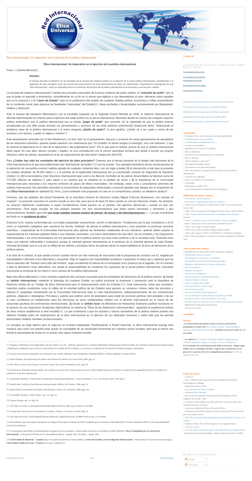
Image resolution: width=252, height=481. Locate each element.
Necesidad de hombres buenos (197, 164)
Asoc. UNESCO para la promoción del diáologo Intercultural (211, 380)
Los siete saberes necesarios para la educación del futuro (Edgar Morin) (215, 430)
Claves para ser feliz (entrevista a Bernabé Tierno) (211, 223)
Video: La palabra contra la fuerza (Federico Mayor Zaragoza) (211, 220)
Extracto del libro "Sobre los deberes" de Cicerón (205, 298)
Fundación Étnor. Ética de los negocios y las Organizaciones (210, 423)
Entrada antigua (166, 458)
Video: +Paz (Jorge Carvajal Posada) (200, 227)
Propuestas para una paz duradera (199, 139)
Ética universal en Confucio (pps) (199, 286)
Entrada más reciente (15, 458)
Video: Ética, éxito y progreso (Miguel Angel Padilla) (207, 230)
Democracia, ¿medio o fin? (196, 186)
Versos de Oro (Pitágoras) (196, 273)
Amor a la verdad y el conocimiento (200, 180)
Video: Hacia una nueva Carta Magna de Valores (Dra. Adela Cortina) (214, 211)
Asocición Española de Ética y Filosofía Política (205, 408)
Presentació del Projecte (193, 90)
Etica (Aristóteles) (192, 267)
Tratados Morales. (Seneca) (196, 280)
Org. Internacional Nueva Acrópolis (200, 389)
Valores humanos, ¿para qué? (197, 161)
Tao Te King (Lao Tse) (194, 289)
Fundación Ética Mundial (195, 392)
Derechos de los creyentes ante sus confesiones (204, 154)
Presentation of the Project (194, 77)
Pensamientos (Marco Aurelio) (198, 255)
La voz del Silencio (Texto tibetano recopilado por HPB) (208, 295)
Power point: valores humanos (197, 198)
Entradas (190, 459)
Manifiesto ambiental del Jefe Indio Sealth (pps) (205, 264)
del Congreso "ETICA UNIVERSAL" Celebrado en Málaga (216, 233)
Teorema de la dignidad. (194, 176)
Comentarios (191, 465)
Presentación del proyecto (193, 72)
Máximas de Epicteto (194, 270)
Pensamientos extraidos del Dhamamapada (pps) (205, 261)
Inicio (92, 458)
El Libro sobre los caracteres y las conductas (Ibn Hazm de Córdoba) (214, 302)
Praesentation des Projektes (194, 85)
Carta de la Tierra (192, 427)
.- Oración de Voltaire (192, 308)
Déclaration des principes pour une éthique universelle (206, 112)
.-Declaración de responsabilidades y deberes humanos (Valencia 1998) (213, 433)
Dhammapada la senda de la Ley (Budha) (202, 258)
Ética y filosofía (191, 158)
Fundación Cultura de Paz (196, 386)
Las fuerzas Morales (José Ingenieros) (201, 292)
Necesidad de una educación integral (200, 167)
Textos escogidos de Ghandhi (197, 283)
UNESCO (188, 377)
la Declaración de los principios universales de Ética (205, 107)
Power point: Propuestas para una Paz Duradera (205, 201)
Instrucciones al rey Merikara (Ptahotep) (202, 277)
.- (205, 189)
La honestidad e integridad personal (199, 142)
